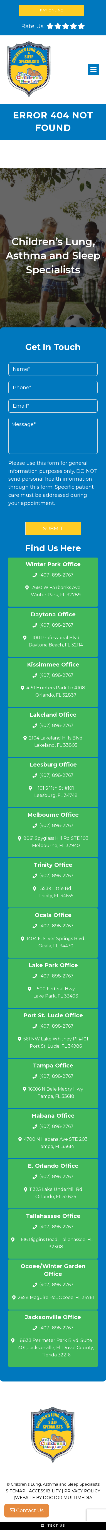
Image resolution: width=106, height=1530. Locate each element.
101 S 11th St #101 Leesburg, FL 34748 (56, 791)
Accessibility (45, 1490)
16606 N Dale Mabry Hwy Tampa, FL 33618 (55, 1092)
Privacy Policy (82, 1490)
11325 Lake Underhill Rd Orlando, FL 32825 (55, 1193)
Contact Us (27, 1510)
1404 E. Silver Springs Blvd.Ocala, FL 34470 (55, 942)
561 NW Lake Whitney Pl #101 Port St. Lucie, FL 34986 (55, 1042)
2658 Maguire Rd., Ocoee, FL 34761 (56, 1297)
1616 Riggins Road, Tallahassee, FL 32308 (56, 1243)
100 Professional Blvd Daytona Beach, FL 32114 (56, 641)
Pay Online (51, 10)
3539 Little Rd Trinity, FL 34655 (55, 892)
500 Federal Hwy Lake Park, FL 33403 (55, 992)
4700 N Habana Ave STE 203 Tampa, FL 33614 (56, 1143)
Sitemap (15, 1490)
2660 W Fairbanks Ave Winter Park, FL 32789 (56, 591)
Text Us (53, 1525)
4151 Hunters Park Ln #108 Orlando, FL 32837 (55, 691)
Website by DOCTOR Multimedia (53, 1497)
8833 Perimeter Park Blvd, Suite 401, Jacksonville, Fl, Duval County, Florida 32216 (56, 1347)
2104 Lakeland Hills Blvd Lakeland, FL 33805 (56, 741)
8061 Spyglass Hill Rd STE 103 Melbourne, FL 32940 (55, 842)
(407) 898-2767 (56, 575)
